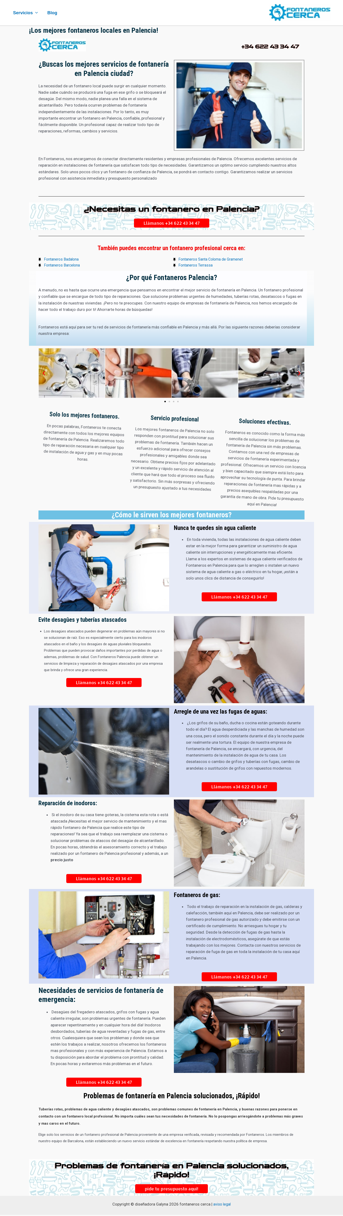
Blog (51, 12)
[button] (44, 374)
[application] (35, 13)
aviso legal (222, 1205)
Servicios (25, 13)
